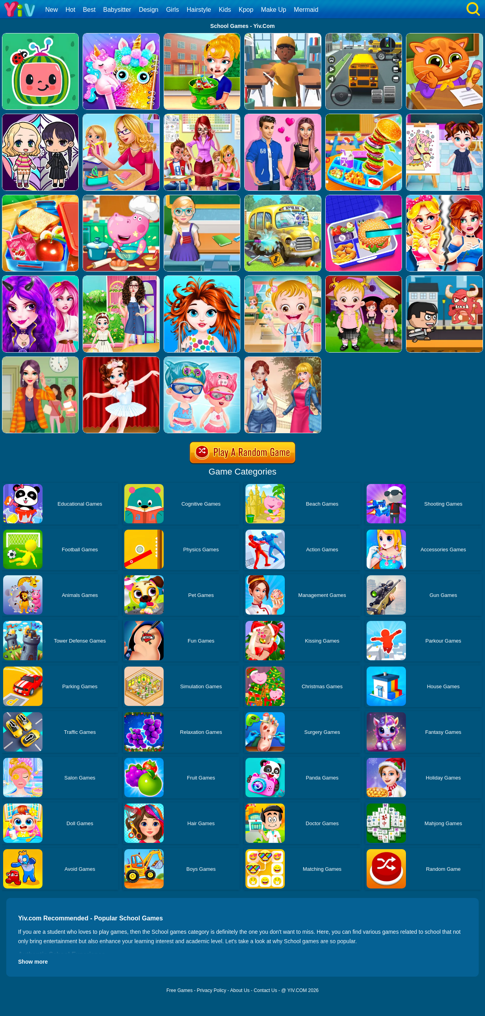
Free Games (179, 990)
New (51, 9)
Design (149, 9)
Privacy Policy (211, 990)
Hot (70, 9)
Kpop (246, 9)
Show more (33, 962)
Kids (225, 9)
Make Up (273, 9)
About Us (239, 990)
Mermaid (306, 9)
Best (89, 9)
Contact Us (265, 990)
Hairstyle (199, 9)
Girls (172, 9)
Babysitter (117, 9)
